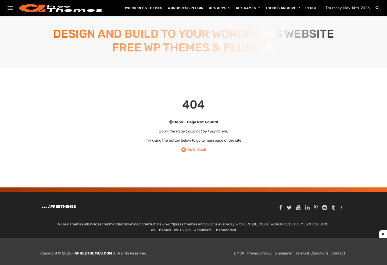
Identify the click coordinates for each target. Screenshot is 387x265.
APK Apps (218, 8)
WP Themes (161, 230)
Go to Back (193, 149)
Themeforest (225, 230)
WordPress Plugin (185, 8)
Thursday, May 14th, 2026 (347, 8)
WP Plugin (182, 230)
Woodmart (202, 230)
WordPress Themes (143, 8)
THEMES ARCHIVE (280, 8)
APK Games (246, 8)
